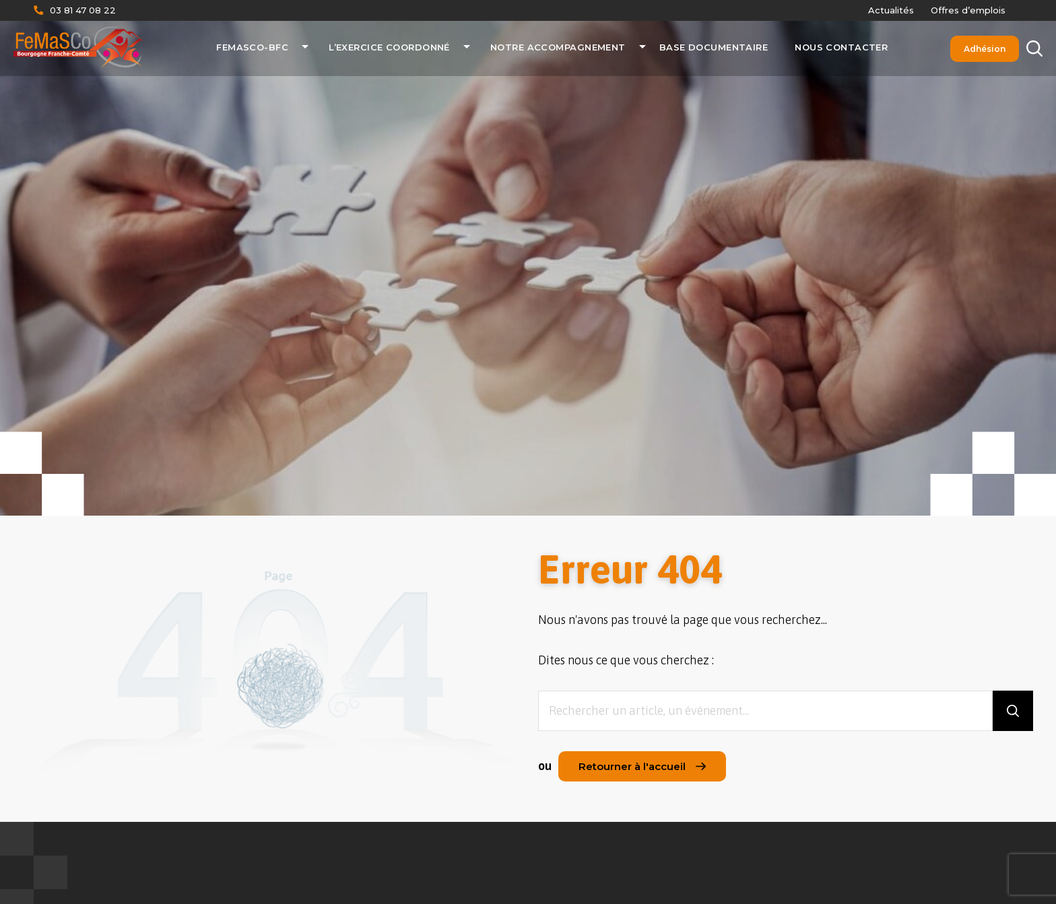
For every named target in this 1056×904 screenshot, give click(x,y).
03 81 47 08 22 (83, 10)
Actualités (891, 10)
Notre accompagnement (558, 47)
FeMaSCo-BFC (252, 47)
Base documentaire (713, 47)
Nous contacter (841, 47)
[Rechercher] (1034, 49)
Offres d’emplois (968, 10)
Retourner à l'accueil (642, 766)
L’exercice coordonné (389, 47)
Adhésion (984, 49)
